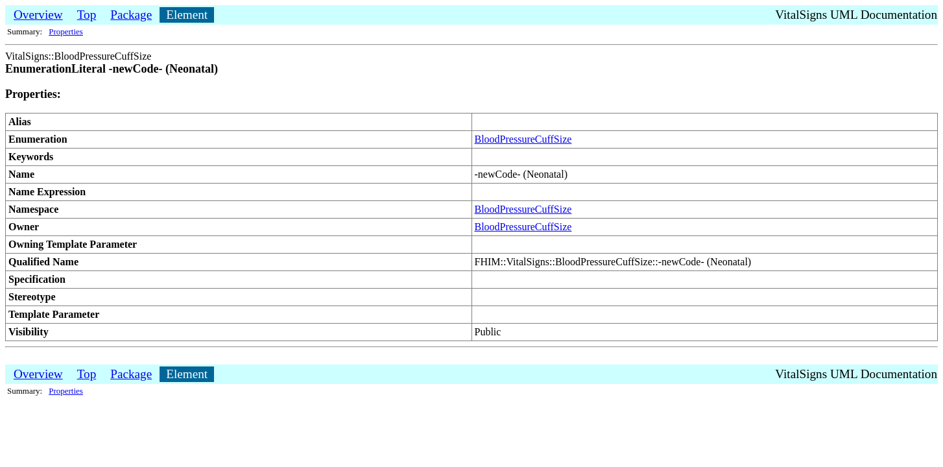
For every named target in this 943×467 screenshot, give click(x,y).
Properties (66, 31)
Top (87, 14)
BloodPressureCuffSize (523, 139)
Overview (38, 14)
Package (131, 14)
